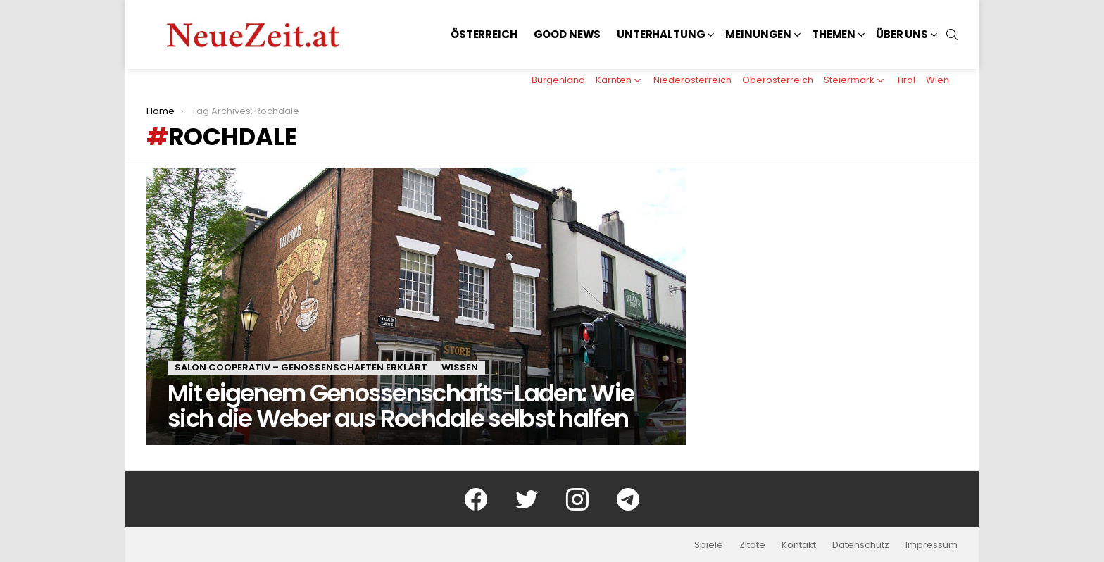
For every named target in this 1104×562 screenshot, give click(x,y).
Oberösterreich (777, 80)
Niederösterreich (692, 80)
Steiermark (849, 80)
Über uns (902, 34)
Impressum (931, 545)
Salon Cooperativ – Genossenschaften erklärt (301, 367)
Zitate (752, 545)
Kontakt (799, 545)
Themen (833, 34)
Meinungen (758, 34)
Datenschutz (860, 545)
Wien (937, 80)
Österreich (484, 34)
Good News (567, 34)
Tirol (905, 80)
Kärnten (614, 80)
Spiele (708, 545)
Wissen (459, 367)
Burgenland (558, 80)
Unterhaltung (661, 34)
